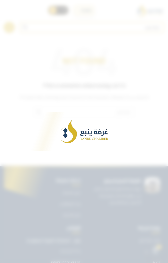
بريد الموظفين (70, 203)
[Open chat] (155, 250)
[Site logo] (149, 10)
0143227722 (70, 251)
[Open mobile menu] (9, 27)
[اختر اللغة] (84, 10)
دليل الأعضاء (71, 215)
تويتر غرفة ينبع (149, 240)
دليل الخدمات (71, 192)
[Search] (92, 27)
